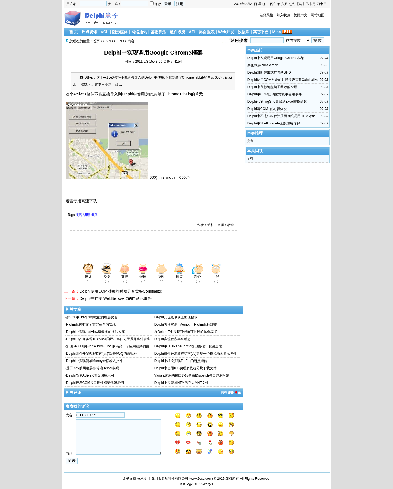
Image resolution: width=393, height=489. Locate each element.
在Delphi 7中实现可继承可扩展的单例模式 (185, 332)
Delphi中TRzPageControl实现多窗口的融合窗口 (190, 346)
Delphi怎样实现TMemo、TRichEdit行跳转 (185, 324)
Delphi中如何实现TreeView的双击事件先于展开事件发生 (108, 339)
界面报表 (207, 32)
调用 (86, 215)
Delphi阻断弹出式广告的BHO (269, 72)
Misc (276, 32)
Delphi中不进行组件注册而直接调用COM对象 (281, 116)
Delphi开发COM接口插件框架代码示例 (95, 383)
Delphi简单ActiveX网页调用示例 (90, 375)
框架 (94, 215)
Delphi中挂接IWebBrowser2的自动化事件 (116, 298)
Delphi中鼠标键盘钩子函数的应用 (272, 87)
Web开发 (226, 32)
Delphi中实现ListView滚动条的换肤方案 (95, 332)
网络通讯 (139, 32)
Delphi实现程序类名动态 (172, 339)
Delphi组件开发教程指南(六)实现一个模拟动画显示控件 (195, 354)
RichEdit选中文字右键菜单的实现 (91, 324)
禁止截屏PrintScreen (262, 65)
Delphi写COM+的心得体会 (267, 109)
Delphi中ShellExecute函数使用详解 (273, 123)
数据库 (243, 32)
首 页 (73, 32)
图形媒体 (120, 32)
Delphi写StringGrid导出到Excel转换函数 (277, 102)
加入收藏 (283, 15)
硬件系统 (177, 32)
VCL (104, 32)
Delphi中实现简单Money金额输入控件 (94, 361)
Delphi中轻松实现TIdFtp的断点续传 (180, 361)
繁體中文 (300, 15)
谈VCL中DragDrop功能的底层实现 (91, 317)
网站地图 (317, 15)
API (192, 32)
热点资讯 (89, 32)
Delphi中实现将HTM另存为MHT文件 (181, 383)
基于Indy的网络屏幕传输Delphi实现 (92, 368)
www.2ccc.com (200, 479)
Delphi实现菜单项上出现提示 (175, 317)
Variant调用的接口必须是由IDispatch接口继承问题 (191, 375)
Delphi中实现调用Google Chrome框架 (275, 58)
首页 (96, 41)
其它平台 (261, 32)
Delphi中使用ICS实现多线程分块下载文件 (185, 368)
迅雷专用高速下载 (81, 201)
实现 (79, 215)
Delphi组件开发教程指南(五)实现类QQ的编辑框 (101, 354)
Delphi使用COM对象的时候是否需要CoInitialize (121, 291)
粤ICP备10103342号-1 (196, 484)
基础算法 (158, 32)
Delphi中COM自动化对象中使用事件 (274, 94)
